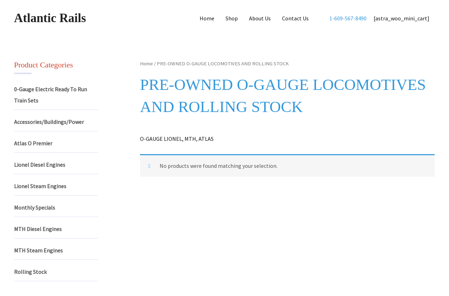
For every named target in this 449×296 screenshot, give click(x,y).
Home (207, 18)
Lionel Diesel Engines (39, 164)
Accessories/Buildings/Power (49, 121)
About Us (260, 18)
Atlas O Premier (33, 143)
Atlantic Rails (50, 18)
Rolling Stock (30, 271)
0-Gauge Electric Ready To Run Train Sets (50, 95)
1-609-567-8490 (348, 18)
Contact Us (295, 18)
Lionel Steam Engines (40, 186)
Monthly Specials (34, 207)
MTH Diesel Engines (38, 228)
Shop (232, 18)
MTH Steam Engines (38, 250)
